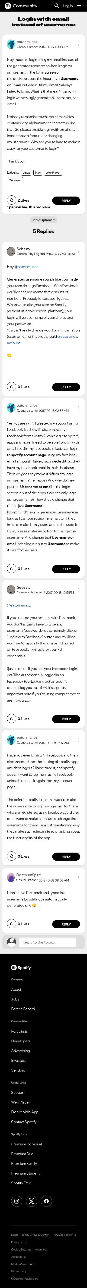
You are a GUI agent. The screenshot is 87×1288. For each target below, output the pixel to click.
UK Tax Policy (18, 1271)
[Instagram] (16, 1201)
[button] (78, 44)
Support (18, 1092)
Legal (14, 1235)
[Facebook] (46, 1201)
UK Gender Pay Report (24, 1279)
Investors (18, 1060)
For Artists (19, 1031)
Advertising (20, 1050)
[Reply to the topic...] (47, 942)
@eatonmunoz (26, 266)
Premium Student (25, 1173)
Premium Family (24, 1163)
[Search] (56, 6)
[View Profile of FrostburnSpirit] (28, 874)
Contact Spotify (24, 1121)
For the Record (23, 1008)
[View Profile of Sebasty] (23, 248)
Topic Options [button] (42, 220)
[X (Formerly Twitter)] (31, 1201)
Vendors (18, 1070)
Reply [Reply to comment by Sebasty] (66, 387)
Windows (15, 180)
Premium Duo (22, 1153)
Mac (38, 173)
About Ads (41, 1249)
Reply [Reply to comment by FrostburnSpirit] (66, 924)
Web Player (53, 173)
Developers (20, 1041)
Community (21, 6)
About (16, 989)
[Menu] (78, 6)
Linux (26, 173)
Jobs (15, 999)
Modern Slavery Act (22, 1264)
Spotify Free (21, 1182)
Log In (68, 5)
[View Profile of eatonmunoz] (27, 41)
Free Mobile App (24, 1111)
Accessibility (18, 1257)
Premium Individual (26, 1144)
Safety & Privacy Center (35, 1235)
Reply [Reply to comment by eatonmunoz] (66, 200)
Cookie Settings (21, 1249)
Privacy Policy (18, 1242)
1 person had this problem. (29, 206)
